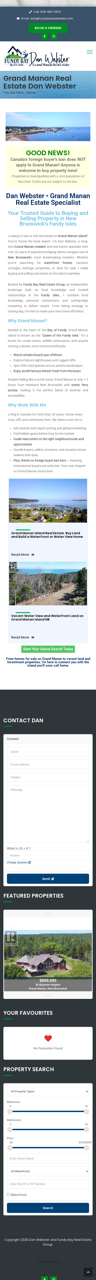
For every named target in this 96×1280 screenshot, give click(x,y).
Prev (48, 913)
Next (48, 995)
